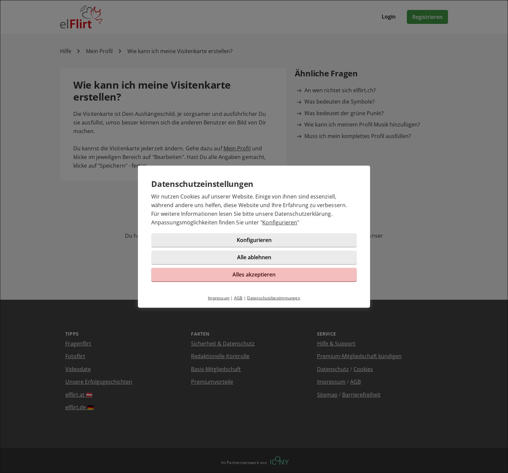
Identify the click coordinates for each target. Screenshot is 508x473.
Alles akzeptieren (254, 274)
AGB (238, 298)
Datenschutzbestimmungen (273, 298)
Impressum (218, 298)
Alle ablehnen (254, 257)
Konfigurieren (279, 222)
